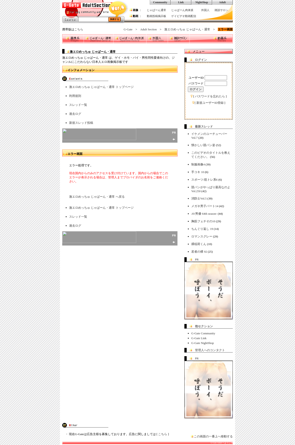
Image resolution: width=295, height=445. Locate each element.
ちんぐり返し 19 (202, 229)
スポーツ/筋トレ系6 (204, 179)
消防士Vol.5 (199, 198)
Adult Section (148, 29)
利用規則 (75, 96)
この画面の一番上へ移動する (213, 436)
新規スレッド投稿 (81, 122)
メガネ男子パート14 (204, 206)
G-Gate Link (198, 338)
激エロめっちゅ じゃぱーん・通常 (187, 29)
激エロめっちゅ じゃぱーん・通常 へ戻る (97, 196)
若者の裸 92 (199, 251)
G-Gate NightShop (202, 343)
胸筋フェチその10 (203, 221)
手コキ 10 (197, 172)
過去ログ (75, 114)
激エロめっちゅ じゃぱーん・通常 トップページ (101, 87)
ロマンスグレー (201, 236)
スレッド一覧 (78, 105)
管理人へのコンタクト (210, 350)
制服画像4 (198, 164)
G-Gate (128, 29)
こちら (78, 29)
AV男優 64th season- (204, 213)
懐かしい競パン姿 (203, 145)
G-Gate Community (203, 333)
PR (197, 259)
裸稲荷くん (198, 244)
